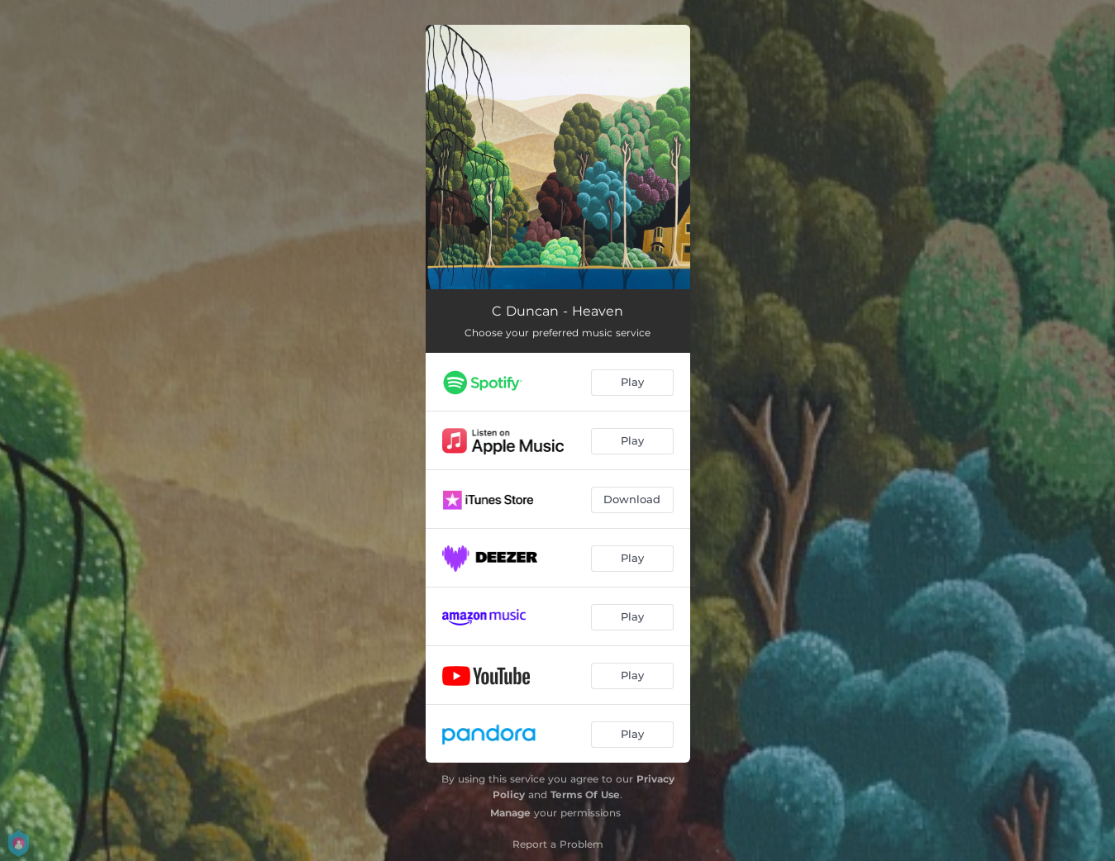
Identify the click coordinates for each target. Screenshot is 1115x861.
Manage (510, 812)
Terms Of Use (585, 794)
